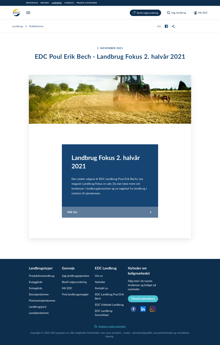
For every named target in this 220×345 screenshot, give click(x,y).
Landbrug (57, 3)
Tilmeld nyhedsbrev (143, 298)
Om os (99, 275)
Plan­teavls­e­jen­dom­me (42, 300)
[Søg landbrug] (176, 12)
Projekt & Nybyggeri (87, 3)
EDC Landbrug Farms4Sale (103, 312)
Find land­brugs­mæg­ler (75, 294)
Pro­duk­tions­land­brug (41, 275)
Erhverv (45, 3)
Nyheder (100, 281)
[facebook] (166, 26)
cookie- (127, 332)
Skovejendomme (39, 294)
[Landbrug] (16, 13)
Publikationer (36, 26)
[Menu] (29, 12)
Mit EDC (67, 288)
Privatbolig (32, 3)
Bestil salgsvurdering (145, 12)
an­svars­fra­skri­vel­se (163, 332)
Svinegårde (35, 288)
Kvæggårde (35, 281)
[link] (173, 26)
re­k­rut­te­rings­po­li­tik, (142, 332)
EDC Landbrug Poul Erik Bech (109, 296)
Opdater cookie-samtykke (110, 326)
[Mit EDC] (200, 12)
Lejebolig (69, 3)
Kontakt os (101, 288)
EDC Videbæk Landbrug (109, 304)
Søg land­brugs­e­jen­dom (75, 275)
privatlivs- (117, 332)
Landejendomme (39, 312)
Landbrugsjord (37, 306)
